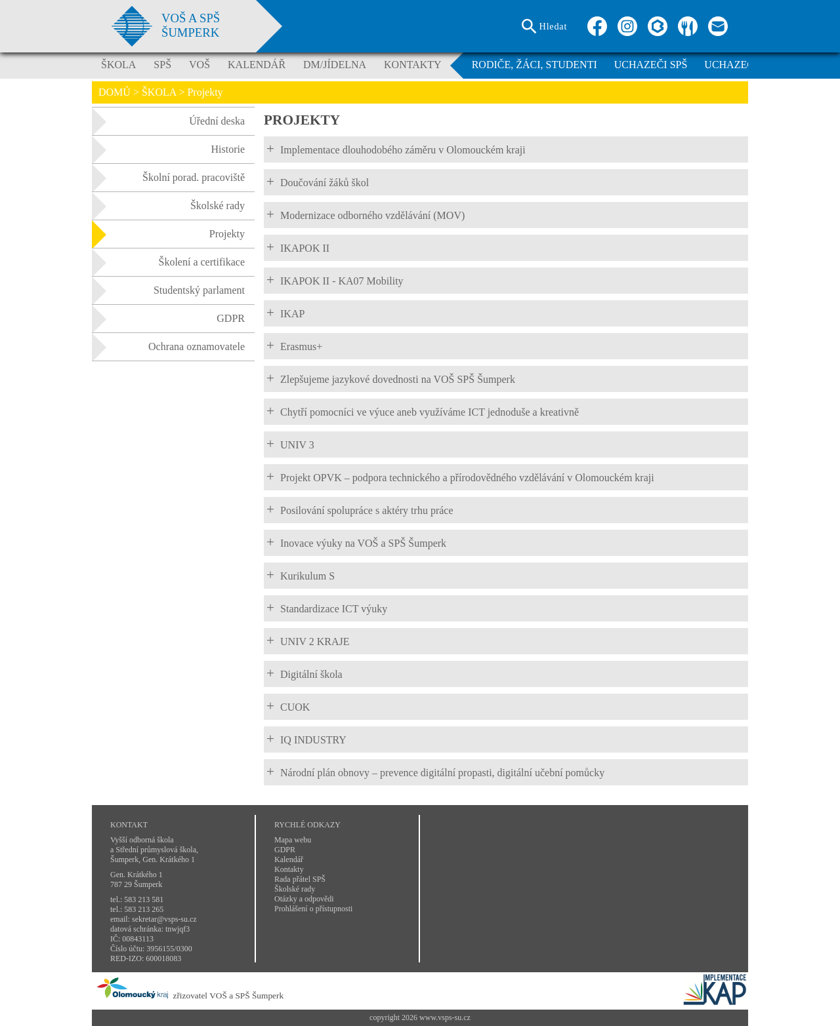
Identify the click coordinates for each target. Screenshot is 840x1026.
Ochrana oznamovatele (168, 347)
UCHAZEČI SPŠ (651, 64)
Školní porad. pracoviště (168, 177)
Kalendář (288, 859)
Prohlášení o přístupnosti (313, 908)
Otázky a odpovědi (304, 898)
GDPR (168, 318)
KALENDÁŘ (256, 64)
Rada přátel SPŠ (300, 879)
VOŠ (199, 64)
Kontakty (289, 869)
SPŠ (162, 64)
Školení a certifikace (168, 262)
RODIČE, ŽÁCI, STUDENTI (534, 64)
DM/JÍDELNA (334, 64)
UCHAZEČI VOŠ (742, 64)
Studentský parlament (168, 290)
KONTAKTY (413, 64)
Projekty (168, 234)
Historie (168, 149)
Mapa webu (292, 839)
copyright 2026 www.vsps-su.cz (420, 1017)
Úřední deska (168, 121)
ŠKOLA (118, 64)
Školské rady (168, 206)
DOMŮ (114, 92)
